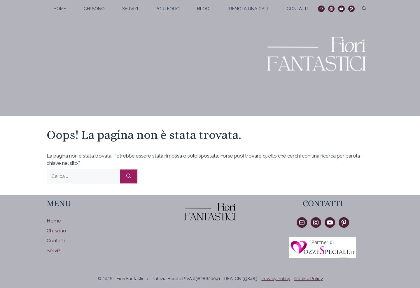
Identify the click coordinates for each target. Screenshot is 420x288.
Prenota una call (248, 8)
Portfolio (167, 8)
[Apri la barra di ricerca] (364, 8)
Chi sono (94, 8)
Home (60, 8)
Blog (203, 8)
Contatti (297, 8)
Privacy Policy (276, 278)
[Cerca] (128, 176)
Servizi (130, 8)
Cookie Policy (308, 278)
